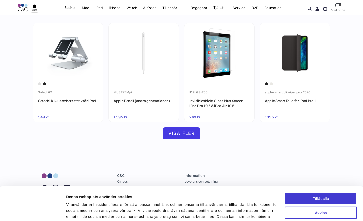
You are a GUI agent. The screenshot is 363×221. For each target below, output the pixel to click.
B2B (255, 8)
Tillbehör (169, 8)
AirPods (149, 8)
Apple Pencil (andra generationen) (142, 101)
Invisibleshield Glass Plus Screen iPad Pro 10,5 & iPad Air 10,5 (216, 103)
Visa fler (181, 133)
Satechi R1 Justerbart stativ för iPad (67, 101)
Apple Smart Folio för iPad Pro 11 (291, 101)
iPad (99, 8)
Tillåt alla (321, 167)
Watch (132, 8)
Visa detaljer (77, 211)
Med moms (338, 7)
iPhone (114, 8)
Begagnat (199, 8)
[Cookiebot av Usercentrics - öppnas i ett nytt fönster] (33, 211)
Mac (85, 8)
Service (239, 8)
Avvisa (321, 181)
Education (273, 8)
